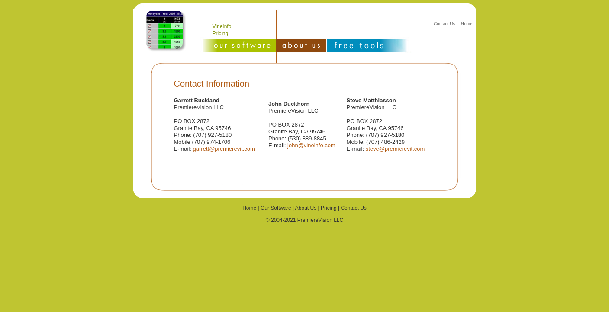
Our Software (276, 208)
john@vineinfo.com (311, 145)
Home (466, 23)
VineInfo (222, 26)
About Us (305, 208)
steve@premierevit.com (395, 149)
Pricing (221, 33)
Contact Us (444, 23)
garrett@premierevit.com (224, 149)
